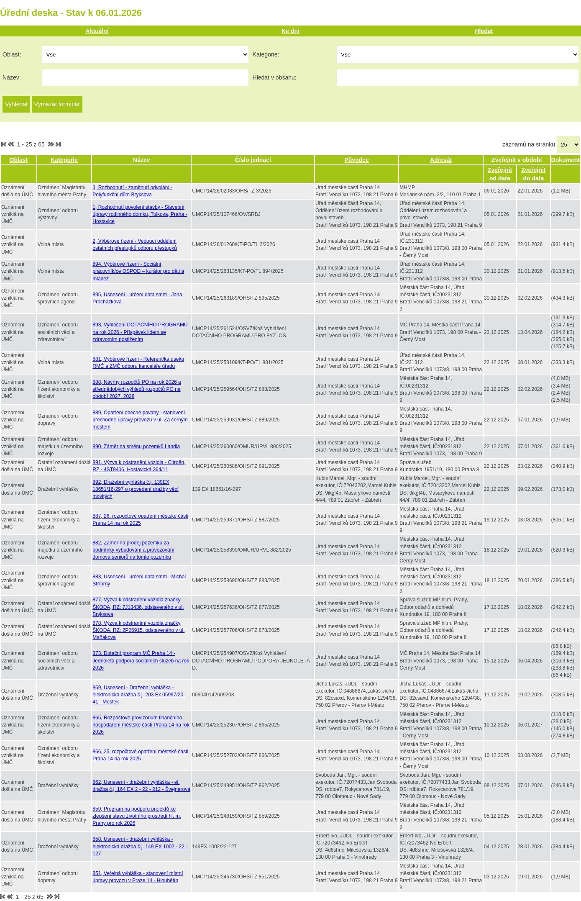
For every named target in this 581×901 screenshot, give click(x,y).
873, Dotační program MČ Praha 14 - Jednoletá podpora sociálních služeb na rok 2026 (140, 660)
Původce (356, 160)
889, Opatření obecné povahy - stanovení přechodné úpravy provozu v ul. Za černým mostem (139, 420)
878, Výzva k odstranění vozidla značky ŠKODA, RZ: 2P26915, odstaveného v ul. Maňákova (138, 630)
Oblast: (12, 54)
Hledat (484, 31)
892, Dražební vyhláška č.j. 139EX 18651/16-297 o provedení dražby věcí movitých (135, 489)
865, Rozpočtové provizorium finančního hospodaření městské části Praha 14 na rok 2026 (140, 725)
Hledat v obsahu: (275, 77)
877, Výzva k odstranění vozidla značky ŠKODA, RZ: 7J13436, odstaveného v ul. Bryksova (138, 607)
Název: (12, 77)
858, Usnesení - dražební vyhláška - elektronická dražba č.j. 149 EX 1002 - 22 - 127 (139, 846)
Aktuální (97, 31)
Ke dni (290, 31)
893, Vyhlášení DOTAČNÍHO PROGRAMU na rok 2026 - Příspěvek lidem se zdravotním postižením (139, 332)
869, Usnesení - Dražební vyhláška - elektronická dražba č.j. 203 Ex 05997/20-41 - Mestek (138, 695)
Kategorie (64, 160)
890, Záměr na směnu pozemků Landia (136, 446)
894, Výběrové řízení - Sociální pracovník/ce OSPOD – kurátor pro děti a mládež (138, 271)
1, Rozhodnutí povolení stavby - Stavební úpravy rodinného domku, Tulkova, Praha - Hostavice (139, 214)
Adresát (441, 160)
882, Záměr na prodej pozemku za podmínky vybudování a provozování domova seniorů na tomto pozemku (133, 550)
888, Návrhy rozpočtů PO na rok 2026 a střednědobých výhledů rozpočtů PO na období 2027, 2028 (136, 389)
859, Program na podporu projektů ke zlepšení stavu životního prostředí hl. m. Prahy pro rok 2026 (136, 816)
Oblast (19, 160)
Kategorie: (266, 54)
